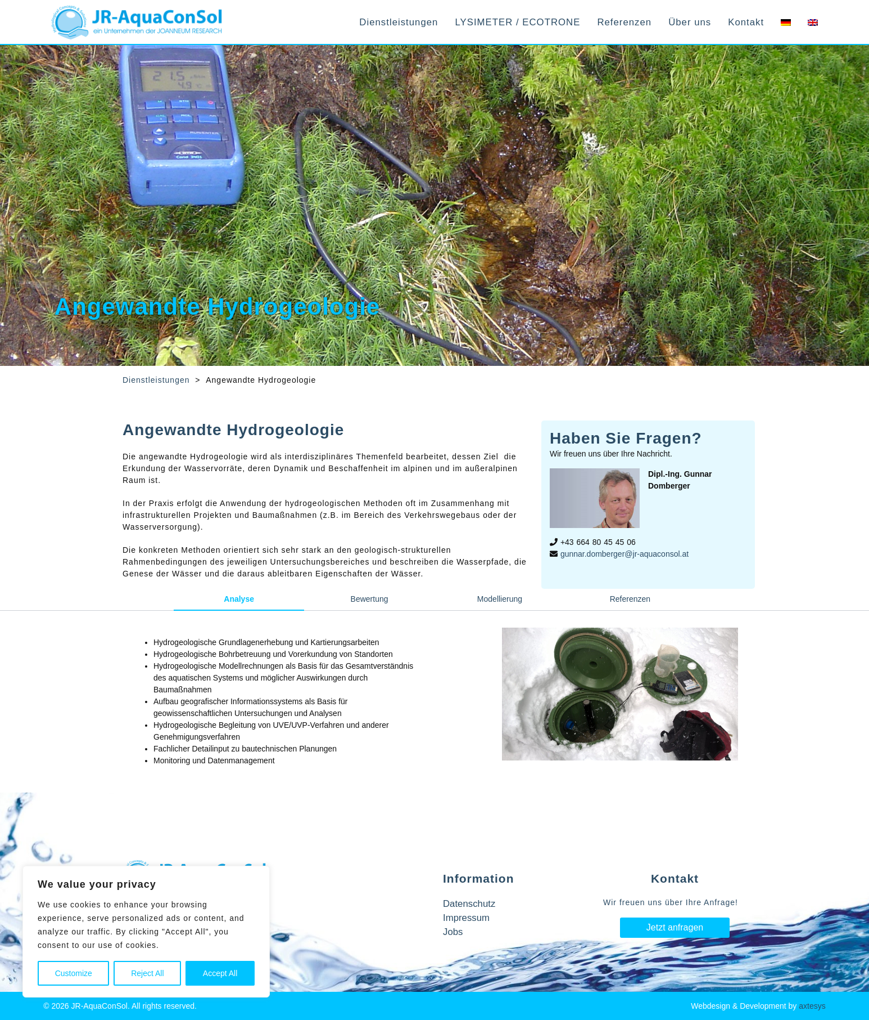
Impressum (466, 917)
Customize (73, 973)
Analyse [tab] (239, 598)
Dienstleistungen (398, 22)
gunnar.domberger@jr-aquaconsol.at (624, 553)
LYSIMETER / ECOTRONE (517, 22)
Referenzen (624, 22)
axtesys (812, 1005)
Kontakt (746, 22)
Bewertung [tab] (369, 598)
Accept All (220, 973)
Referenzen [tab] (630, 598)
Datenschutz (469, 903)
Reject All (147, 973)
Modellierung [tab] (499, 598)
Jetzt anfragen (674, 927)
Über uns (689, 22)
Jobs (453, 932)
